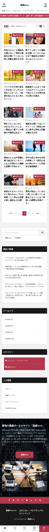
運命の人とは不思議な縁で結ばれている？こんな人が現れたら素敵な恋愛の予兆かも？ (14, 162)
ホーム (5, 529)
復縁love (24, 454)
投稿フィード (10, 395)
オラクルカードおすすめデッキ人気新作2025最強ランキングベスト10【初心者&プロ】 (24, 259)
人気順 (12, 26)
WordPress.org (10, 408)
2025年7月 (9, 319)
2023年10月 (9, 339)
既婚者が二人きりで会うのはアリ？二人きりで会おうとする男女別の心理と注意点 (35, 91)
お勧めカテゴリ (21, 26)
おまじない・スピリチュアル (23, 11)
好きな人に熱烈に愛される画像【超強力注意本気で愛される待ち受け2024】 (24, 276)
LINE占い (34, 529)
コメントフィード (11, 402)
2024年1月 (9, 332)
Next (37, 213)
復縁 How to (6, 11)
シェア (15, 529)
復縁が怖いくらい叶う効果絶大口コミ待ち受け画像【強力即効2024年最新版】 (23, 268)
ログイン (8, 389)
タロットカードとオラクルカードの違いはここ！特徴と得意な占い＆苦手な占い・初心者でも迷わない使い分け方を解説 (24, 295)
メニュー (24, 529)
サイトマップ (41, 11)
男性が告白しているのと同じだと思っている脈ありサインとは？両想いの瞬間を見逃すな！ (35, 197)
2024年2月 (9, 326)
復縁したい (8, 238)
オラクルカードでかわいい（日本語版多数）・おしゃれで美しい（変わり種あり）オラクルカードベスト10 (24, 285)
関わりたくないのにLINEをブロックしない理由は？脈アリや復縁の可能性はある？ (14, 128)
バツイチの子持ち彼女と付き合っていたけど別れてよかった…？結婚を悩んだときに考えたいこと (14, 93)
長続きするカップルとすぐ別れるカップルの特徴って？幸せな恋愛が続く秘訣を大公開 (14, 195)
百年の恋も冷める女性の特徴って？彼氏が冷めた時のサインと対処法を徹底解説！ (35, 162)
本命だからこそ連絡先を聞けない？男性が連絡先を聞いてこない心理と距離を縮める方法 (14, 54)
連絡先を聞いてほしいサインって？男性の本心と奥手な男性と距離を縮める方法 (35, 128)
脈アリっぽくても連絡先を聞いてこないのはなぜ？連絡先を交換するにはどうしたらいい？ (35, 56)
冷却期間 (17, 238)
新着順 (6, 26)
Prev (11, 213)
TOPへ (44, 529)
